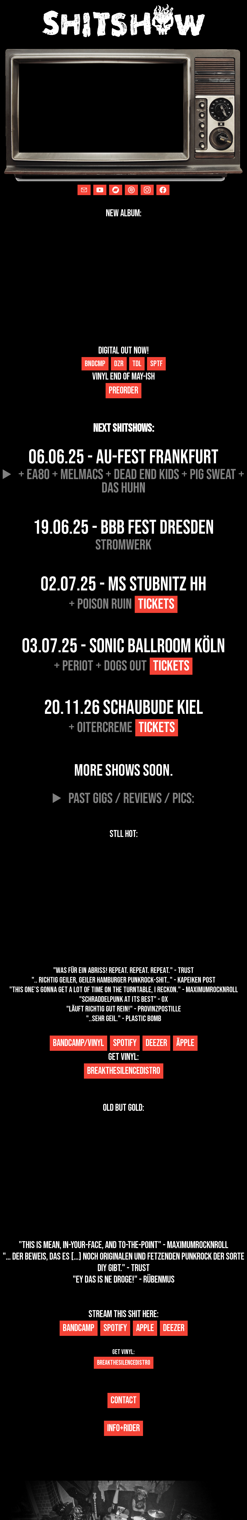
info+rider (123, 1428)
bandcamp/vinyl (78, 1043)
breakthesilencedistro (123, 1071)
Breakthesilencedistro (123, 1363)
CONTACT (124, 1400)
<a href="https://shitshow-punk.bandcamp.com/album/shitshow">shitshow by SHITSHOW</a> (123, 1176)
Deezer (156, 1043)
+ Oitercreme (123, 728)
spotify (125, 1043)
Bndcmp (95, 364)
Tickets (156, 604)
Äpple (185, 1043)
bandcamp (78, 1328)
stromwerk (123, 545)
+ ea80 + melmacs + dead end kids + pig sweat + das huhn (131, 481)
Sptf (156, 364)
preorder (123, 390)
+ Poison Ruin (123, 604)
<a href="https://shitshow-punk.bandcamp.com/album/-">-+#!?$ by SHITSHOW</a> (123, 903)
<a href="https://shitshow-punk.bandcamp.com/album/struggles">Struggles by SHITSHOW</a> (123, 282)
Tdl (136, 364)
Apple (145, 1328)
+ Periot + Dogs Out (123, 666)
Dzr (119, 364)
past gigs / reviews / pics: (131, 798)
